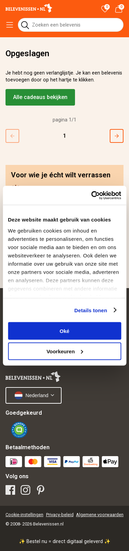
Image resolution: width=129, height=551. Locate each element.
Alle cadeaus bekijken (40, 97)
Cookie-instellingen (24, 514)
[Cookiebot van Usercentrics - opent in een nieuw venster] (92, 195)
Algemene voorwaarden (99, 514)
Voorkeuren (64, 351)
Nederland (31, 395)
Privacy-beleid (60, 514)
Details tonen (90, 310)
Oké (64, 331)
